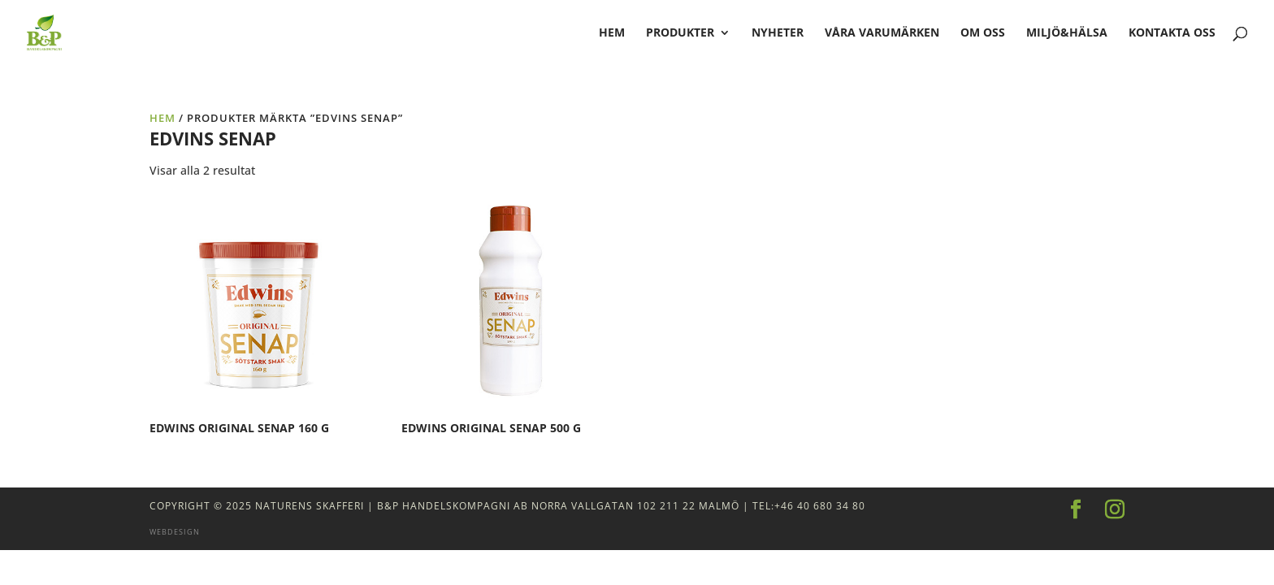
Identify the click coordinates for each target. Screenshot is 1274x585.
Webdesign (175, 531)
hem (612, 33)
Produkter (680, 33)
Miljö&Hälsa (1066, 33)
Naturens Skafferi (309, 506)
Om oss (982, 33)
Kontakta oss (1172, 33)
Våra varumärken (882, 33)
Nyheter (778, 33)
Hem (163, 117)
